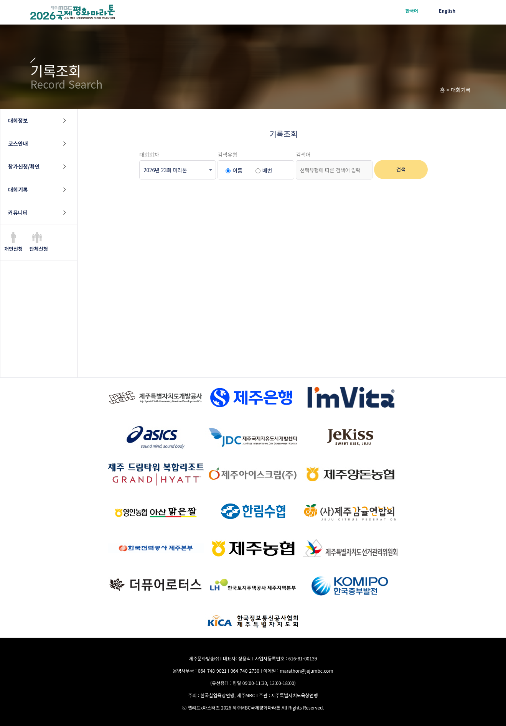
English (447, 10)
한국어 (411, 10)
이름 (237, 170)
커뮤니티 (18, 212)
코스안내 (18, 143)
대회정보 (18, 120)
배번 (267, 170)
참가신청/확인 (24, 166)
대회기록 (18, 189)
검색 (401, 169)
